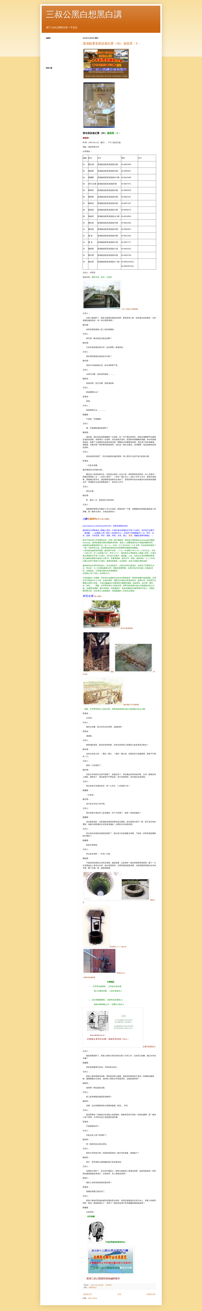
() (90, 519)
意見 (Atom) (92, 1298)
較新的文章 (87, 1294)
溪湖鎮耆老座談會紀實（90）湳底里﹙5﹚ (112, 43)
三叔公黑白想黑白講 (84, 14)
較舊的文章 (151, 1294)
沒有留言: (109, 1285)
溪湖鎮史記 (93, 1287)
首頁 (119, 1294)
